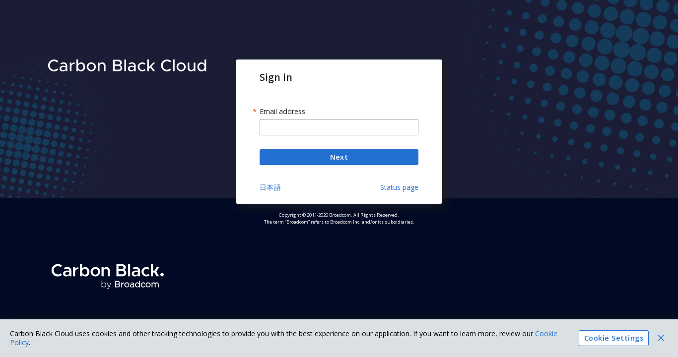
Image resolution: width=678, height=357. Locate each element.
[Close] (661, 338)
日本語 (270, 187)
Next (339, 157)
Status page (399, 187)
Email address (282, 112)
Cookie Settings (613, 338)
